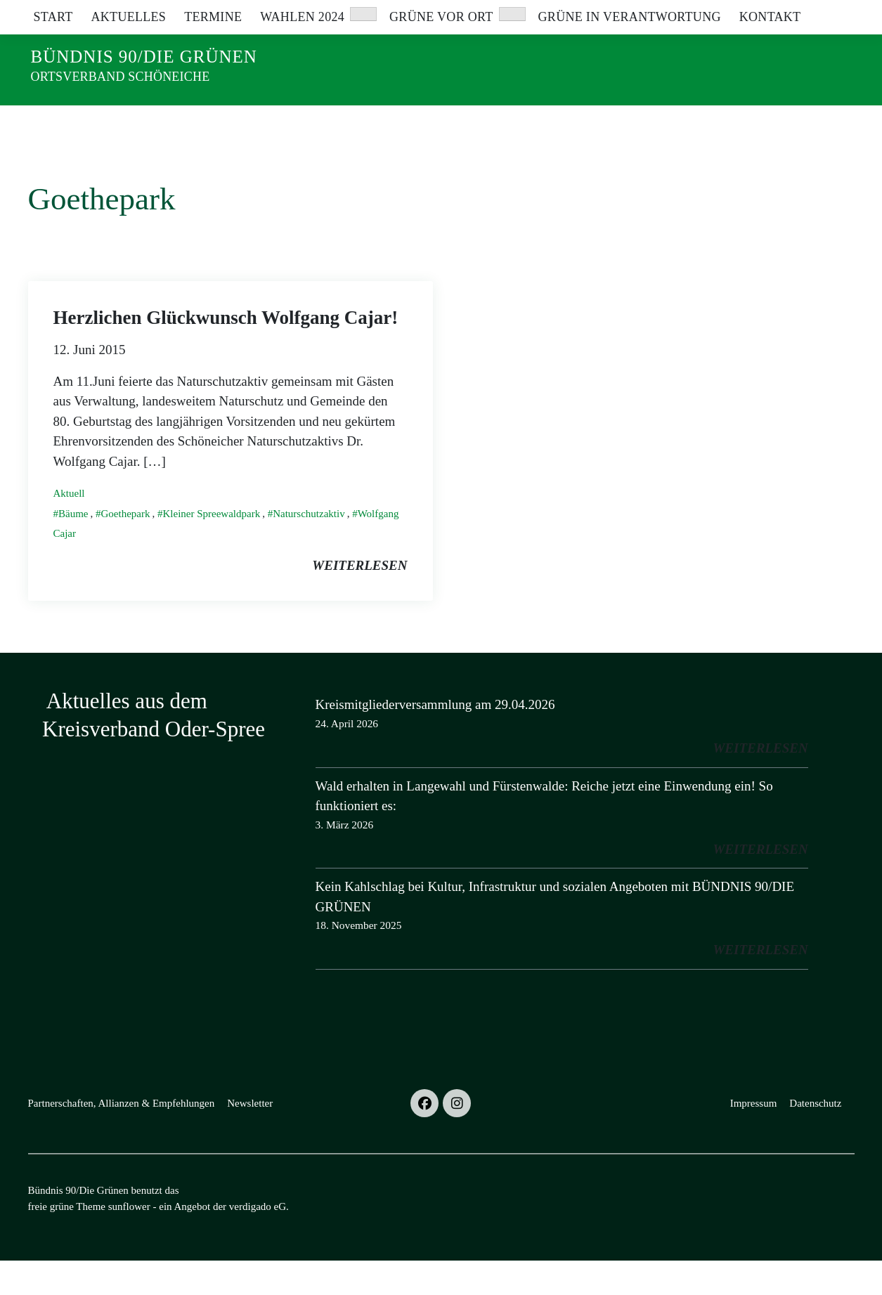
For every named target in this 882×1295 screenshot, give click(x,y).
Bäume (73, 548)
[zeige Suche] (829, 13)
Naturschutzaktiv (308, 548)
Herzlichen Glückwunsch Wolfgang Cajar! (225, 352)
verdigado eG (257, 1241)
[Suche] (809, 13)
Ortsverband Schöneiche (120, 77)
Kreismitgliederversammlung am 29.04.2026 (435, 738)
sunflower (129, 1241)
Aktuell (69, 527)
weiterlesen (359, 599)
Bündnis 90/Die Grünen (144, 56)
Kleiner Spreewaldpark (211, 548)
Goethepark (125, 548)
